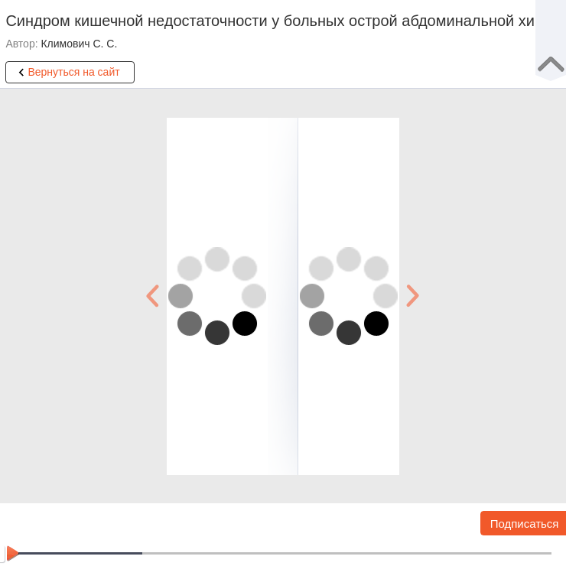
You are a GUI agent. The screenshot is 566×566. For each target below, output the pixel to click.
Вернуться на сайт (66, 72)
